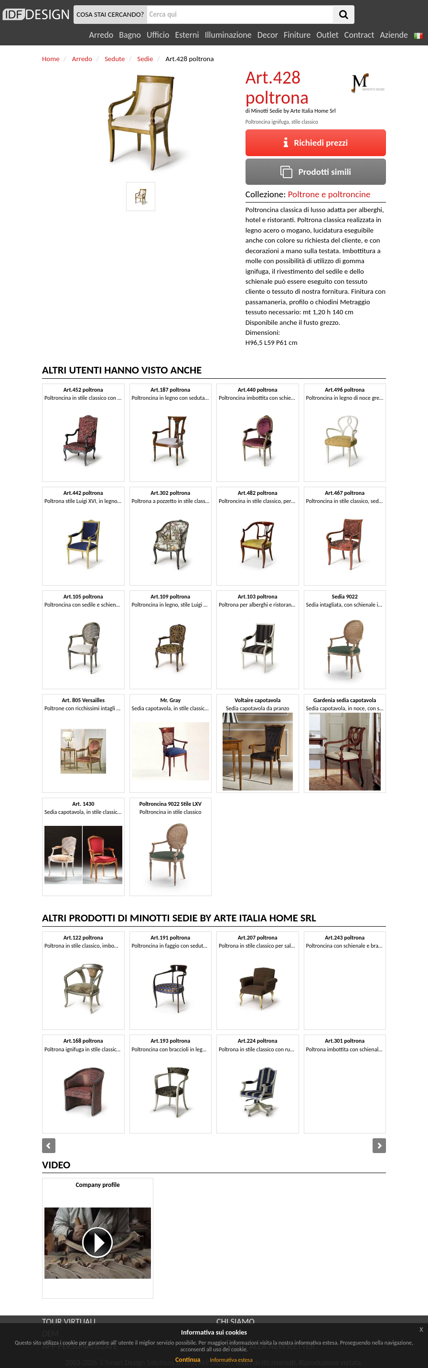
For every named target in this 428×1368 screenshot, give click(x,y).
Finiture (297, 35)
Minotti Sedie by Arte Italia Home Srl (293, 110)
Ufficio (158, 35)
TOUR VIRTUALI (69, 1321)
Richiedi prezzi (316, 142)
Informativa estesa (231, 1360)
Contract (359, 35)
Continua (187, 1360)
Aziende (393, 35)
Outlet (327, 35)
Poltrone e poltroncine (329, 194)
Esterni (187, 35)
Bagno (130, 35)
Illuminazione (228, 35)
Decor (267, 35)
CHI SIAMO (235, 1321)
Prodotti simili (315, 171)
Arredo (101, 35)
